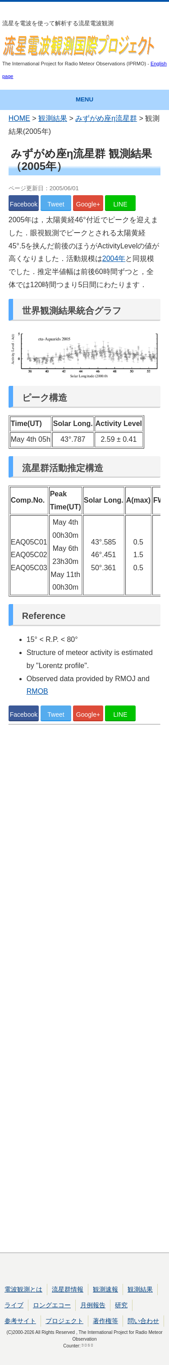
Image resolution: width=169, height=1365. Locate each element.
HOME (19, 118)
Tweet (55, 204)
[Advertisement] (85, 990)
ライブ (14, 1305)
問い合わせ (143, 1320)
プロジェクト (64, 1320)
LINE (120, 204)
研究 (121, 1305)
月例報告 (92, 1305)
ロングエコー (52, 1305)
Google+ (88, 204)
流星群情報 (67, 1289)
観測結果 (52, 118)
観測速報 (105, 1289)
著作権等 (105, 1320)
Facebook (23, 204)
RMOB (37, 691)
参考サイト (20, 1320)
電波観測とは (23, 1289)
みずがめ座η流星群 (106, 118)
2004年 (114, 258)
